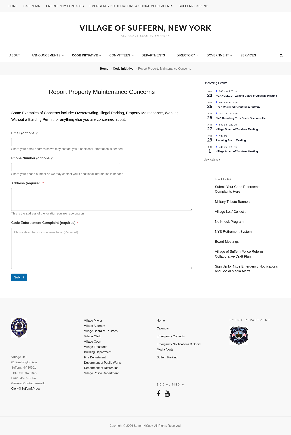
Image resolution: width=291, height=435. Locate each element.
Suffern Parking (193, 6)
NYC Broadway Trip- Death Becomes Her (241, 118)
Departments (155, 55)
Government (219, 55)
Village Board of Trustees (100, 331)
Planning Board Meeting (231, 140)
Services (250, 55)
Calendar (31, 6)
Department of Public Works (102, 362)
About (16, 55)
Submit (19, 277)
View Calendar (212, 159)
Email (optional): (24, 133)
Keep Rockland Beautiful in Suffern (238, 107)
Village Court (92, 341)
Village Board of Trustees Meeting (237, 129)
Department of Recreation (101, 368)
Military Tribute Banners (233, 202)
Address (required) (27, 183)
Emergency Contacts (65, 6)
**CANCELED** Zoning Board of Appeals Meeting (246, 95)
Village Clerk (92, 336)
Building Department (97, 352)
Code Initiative (87, 55)
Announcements (48, 55)
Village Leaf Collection (232, 212)
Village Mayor (93, 320)
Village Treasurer (95, 346)
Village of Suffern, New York (145, 27)
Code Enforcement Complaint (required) (44, 223)
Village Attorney (94, 325)
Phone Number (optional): (32, 158)
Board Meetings (227, 241)
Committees (121, 55)
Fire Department (95, 357)
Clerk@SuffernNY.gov (25, 388)
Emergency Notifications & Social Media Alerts (131, 6)
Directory (188, 55)
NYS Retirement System (233, 231)
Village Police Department (101, 373)
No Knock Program (229, 222)
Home (13, 6)
